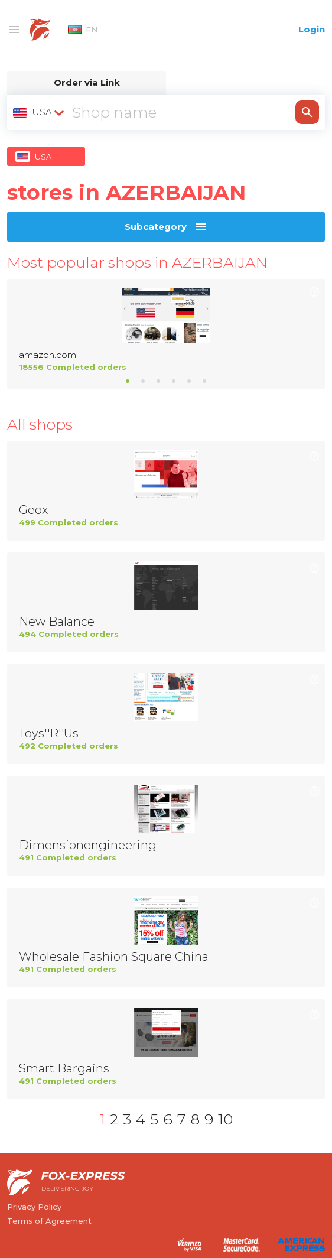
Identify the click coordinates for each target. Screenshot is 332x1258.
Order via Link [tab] (87, 82)
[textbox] (39, 112)
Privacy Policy (34, 1206)
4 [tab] (173, 381)
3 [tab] (158, 381)
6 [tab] (204, 381)
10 (225, 1119)
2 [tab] (143, 381)
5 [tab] (189, 381)
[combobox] (39, 112)
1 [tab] (127, 381)
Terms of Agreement (49, 1221)
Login (311, 29)
